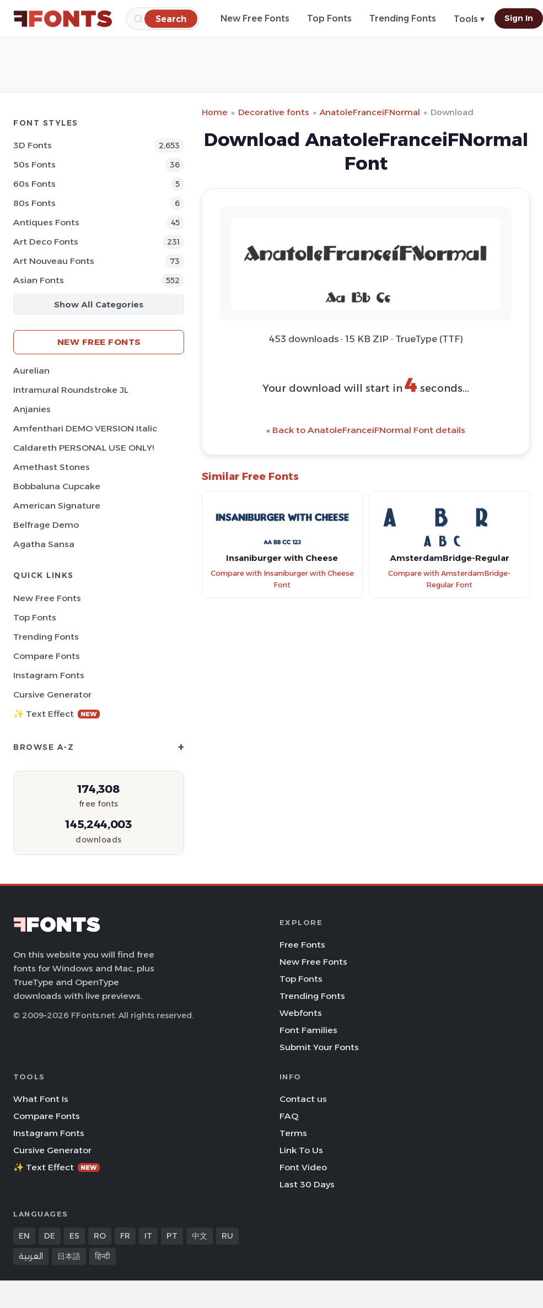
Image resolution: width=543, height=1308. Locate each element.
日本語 (68, 1256)
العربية (31, 1256)
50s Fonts (34, 164)
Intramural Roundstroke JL (70, 390)
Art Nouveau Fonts (53, 261)
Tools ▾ (469, 19)
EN (24, 1236)
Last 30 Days (307, 1184)
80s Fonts (34, 203)
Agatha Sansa (43, 544)
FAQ (288, 1116)
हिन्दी (102, 1256)
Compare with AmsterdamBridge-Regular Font (449, 579)
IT (148, 1236)
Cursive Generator (52, 694)
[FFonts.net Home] (62, 19)
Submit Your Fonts (319, 1047)
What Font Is (40, 1099)
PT (172, 1236)
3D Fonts (32, 145)
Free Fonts (302, 944)
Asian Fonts (38, 280)
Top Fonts (329, 18)
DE (49, 1236)
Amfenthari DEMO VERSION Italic (85, 428)
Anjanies (32, 409)
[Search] (170, 18)
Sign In (518, 18)
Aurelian (31, 370)
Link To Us (301, 1150)
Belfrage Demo (46, 525)
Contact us (303, 1099)
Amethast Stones (51, 467)
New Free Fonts (255, 18)
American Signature (56, 505)
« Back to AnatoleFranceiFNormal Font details (365, 430)
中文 (199, 1236)
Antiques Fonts (46, 222)
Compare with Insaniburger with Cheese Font (282, 579)
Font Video (303, 1167)
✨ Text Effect (56, 714)
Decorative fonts (273, 112)
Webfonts (300, 1013)
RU (227, 1236)
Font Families (308, 1030)
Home (215, 112)
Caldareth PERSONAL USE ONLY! (83, 447)
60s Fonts (34, 184)
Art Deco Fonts (45, 241)
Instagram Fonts (48, 675)
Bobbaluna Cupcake (56, 486)
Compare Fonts (46, 656)
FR (125, 1236)
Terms (293, 1133)
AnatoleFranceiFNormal (370, 112)
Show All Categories (98, 304)
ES (74, 1236)
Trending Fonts (402, 18)
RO (100, 1236)
